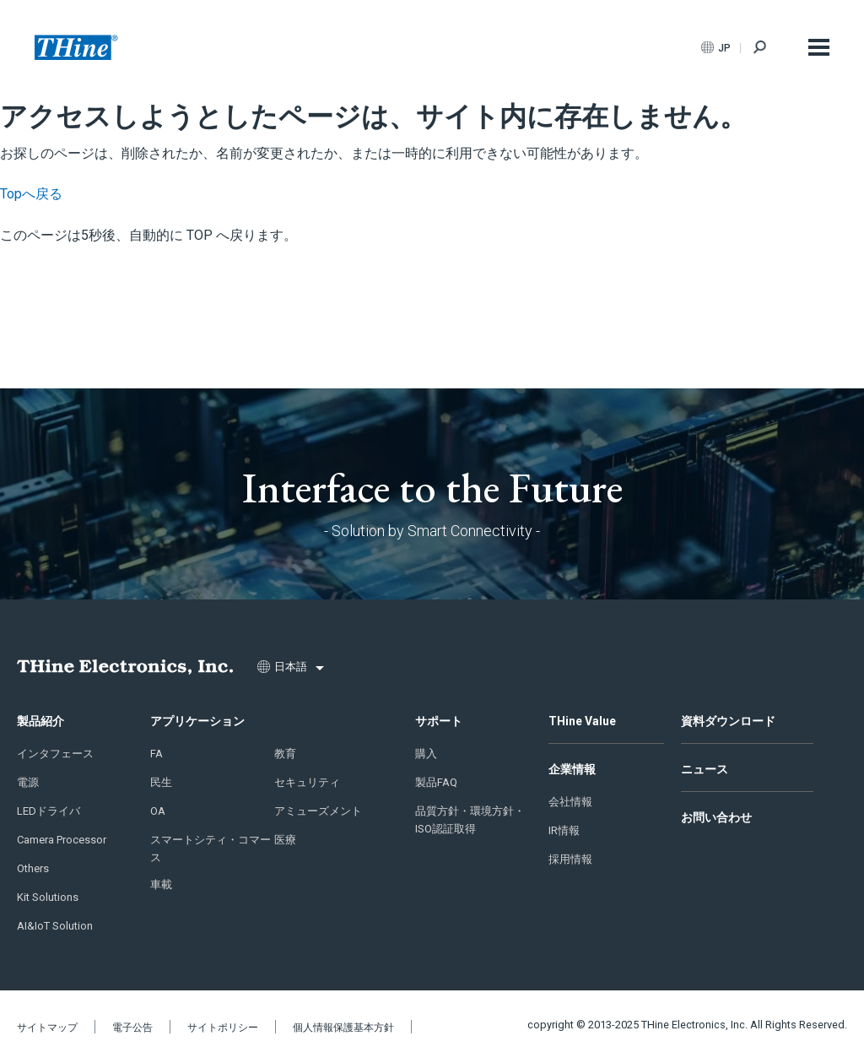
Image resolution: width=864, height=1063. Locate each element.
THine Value (582, 721)
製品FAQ (436, 782)
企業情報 (572, 769)
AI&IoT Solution (55, 925)
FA (156, 753)
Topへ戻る (31, 194)
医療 (285, 839)
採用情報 (570, 859)
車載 (161, 884)
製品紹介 (40, 721)
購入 (426, 753)
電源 (28, 782)
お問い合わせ (716, 817)
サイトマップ (47, 1027)
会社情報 (570, 801)
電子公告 (132, 1027)
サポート (438, 721)
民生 (161, 782)
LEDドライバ (48, 811)
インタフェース (55, 753)
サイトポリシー (222, 1027)
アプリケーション (197, 721)
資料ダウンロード (728, 721)
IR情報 (564, 830)
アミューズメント (318, 811)
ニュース (704, 769)
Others (33, 868)
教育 (285, 753)
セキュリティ (307, 782)
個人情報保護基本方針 (343, 1027)
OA (157, 811)
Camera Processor (61, 839)
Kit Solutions (47, 897)
